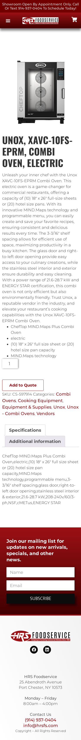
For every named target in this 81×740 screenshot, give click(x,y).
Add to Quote (23, 385)
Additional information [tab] (35, 441)
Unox (59, 407)
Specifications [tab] (25, 430)
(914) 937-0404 (40, 719)
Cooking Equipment (40, 400)
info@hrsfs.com (40, 725)
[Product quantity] (10, 363)
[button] (7, 20)
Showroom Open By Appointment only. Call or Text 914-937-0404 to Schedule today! (40, 6)
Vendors (46, 413)
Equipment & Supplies (26, 407)
